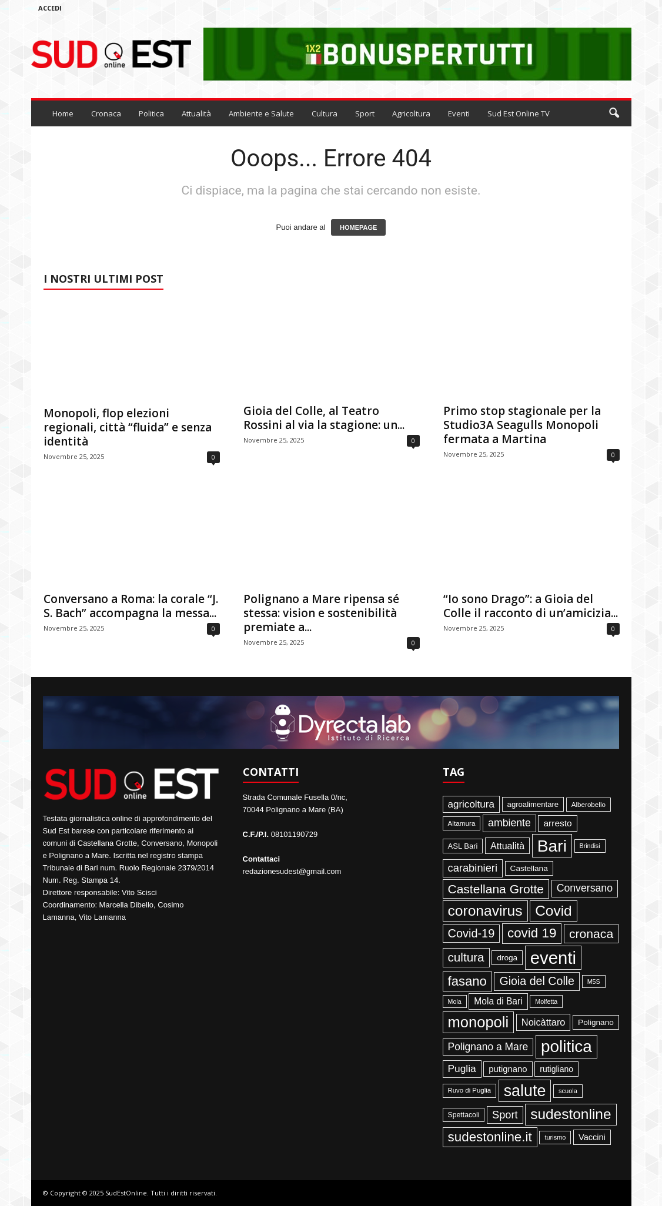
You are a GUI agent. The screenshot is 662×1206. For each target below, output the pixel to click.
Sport (365, 113)
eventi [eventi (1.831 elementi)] (553, 957)
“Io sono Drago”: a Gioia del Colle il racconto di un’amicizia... (530, 606)
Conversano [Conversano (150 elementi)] (585, 888)
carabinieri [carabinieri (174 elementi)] (472, 868)
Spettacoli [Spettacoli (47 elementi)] (464, 1115)
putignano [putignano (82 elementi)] (508, 1069)
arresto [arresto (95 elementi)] (557, 823)
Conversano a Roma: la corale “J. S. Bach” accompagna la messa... (131, 606)
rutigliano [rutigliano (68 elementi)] (556, 1069)
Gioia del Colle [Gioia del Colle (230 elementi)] (536, 980)
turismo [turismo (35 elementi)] (555, 1137)
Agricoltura (411, 113)
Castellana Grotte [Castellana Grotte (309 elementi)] (496, 889)
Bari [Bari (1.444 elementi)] (552, 845)
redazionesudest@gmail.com (292, 871)
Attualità (196, 113)
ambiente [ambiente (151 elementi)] (509, 823)
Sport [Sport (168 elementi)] (505, 1115)
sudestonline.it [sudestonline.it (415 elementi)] (490, 1137)
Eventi (459, 113)
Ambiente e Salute (261, 113)
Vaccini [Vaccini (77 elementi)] (592, 1137)
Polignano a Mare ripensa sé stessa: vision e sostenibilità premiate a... (321, 613)
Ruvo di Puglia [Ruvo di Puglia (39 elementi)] (470, 1090)
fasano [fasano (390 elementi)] (467, 981)
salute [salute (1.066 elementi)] (525, 1091)
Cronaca (106, 113)
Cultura (324, 113)
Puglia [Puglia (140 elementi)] (462, 1068)
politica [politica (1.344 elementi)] (566, 1046)
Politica (151, 113)
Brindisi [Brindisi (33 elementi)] (590, 845)
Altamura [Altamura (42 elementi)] (462, 823)
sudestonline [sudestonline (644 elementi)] (570, 1114)
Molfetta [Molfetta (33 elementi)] (546, 1001)
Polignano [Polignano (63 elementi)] (596, 1022)
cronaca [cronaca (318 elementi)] (591, 933)
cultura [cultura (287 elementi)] (466, 957)
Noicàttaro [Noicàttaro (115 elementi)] (543, 1022)
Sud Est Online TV (518, 113)
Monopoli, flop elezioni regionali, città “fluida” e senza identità (128, 427)
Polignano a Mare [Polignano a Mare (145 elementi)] (488, 1047)
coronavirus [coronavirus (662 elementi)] (485, 911)
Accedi (50, 8)
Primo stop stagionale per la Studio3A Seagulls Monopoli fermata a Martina (522, 425)
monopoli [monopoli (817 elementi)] (478, 1022)
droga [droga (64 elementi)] (507, 957)
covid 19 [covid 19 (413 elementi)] (531, 933)
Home (62, 113)
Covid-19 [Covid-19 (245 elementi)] (471, 933)
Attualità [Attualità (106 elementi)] (507, 845)
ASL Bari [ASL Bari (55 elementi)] (463, 846)
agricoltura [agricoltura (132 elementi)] (471, 804)
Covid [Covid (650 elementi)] (553, 911)
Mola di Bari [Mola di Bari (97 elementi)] (498, 1001)
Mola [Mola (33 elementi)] (455, 1001)
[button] (614, 113)
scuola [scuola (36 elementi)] (568, 1090)
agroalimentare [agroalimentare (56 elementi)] (533, 804)
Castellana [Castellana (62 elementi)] (529, 868)
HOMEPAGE (358, 227)
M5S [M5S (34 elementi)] (593, 981)
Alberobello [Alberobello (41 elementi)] (588, 804)
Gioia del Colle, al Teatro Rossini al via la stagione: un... (323, 418)
